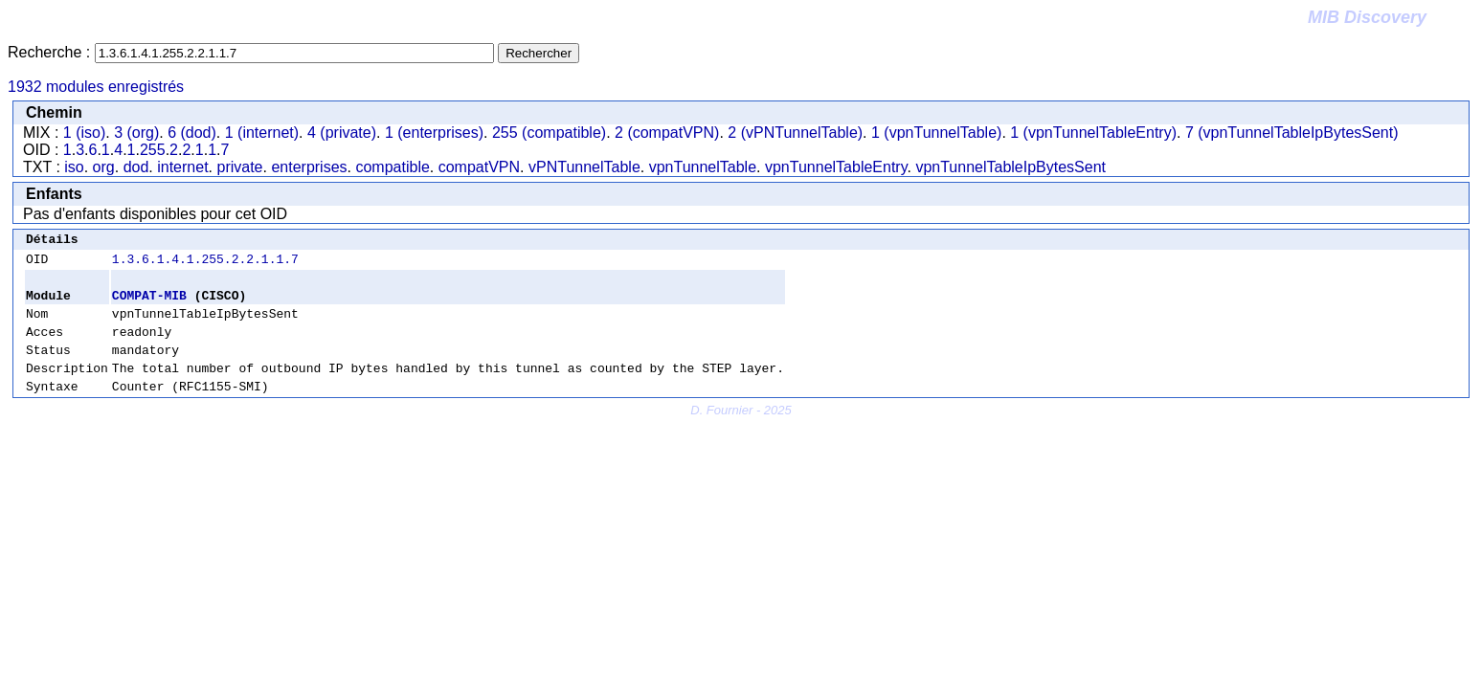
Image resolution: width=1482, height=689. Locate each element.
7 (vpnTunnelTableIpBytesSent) (1292, 132)
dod (136, 167)
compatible (392, 167)
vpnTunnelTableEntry (836, 167)
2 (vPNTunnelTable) (795, 132)
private (239, 167)
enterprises (309, 167)
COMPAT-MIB (149, 303)
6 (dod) (192, 132)
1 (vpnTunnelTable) (936, 132)
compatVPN (479, 167)
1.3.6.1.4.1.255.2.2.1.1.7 (205, 264)
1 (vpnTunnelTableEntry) (1093, 132)
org (104, 167)
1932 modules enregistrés (96, 86)
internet (182, 167)
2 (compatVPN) (667, 132)
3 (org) (136, 132)
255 (153, 150)
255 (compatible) (549, 132)
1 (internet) (262, 132)
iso (73, 167)
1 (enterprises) (434, 132)
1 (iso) (84, 132)
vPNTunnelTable (584, 167)
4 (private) (341, 132)
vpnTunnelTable (702, 167)
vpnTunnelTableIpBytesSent (1010, 167)
